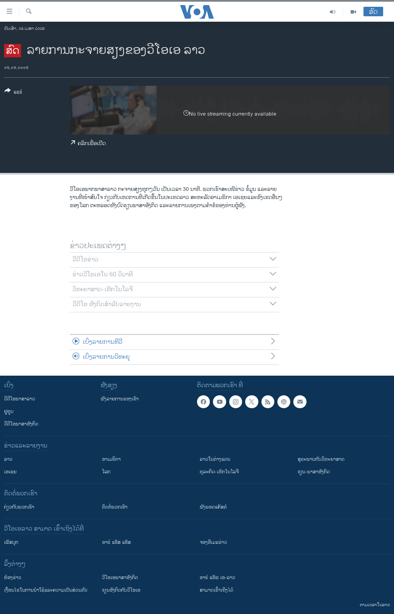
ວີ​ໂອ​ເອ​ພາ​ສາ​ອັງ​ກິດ (120, 577)
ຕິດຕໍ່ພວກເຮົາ (114, 507)
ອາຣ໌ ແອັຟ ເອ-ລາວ (217, 577)
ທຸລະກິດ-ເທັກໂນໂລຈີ (219, 471)
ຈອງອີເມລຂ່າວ (213, 542)
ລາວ (8, 459)
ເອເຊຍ (10, 471)
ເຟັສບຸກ (11, 542)
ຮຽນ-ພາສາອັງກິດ (314, 471)
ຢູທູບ (9, 411)
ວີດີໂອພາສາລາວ (19, 398)
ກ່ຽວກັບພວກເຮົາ (19, 507)
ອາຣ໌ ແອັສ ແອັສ (116, 542)
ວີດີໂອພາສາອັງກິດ (21, 424)
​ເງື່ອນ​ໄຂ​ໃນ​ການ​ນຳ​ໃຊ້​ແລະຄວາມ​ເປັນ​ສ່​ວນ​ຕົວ (45, 590)
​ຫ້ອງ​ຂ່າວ (12, 577)
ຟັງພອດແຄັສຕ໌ (213, 507)
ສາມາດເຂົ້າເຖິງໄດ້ (216, 590)
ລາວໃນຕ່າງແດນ (215, 459)
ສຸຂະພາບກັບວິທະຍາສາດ (321, 459)
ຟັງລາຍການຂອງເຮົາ (120, 398)
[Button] (13, 92)
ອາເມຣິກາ (111, 459)
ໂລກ (106, 471)
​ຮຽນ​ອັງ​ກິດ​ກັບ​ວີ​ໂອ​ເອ (121, 590)
